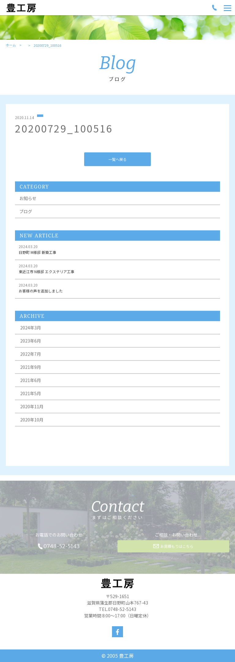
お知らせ (27, 199)
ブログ (25, 212)
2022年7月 (30, 355)
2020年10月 (31, 420)
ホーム (11, 45)
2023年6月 (30, 341)
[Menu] (227, 7)
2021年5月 (30, 394)
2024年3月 (30, 328)
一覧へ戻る (117, 159)
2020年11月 (31, 407)
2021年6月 (30, 381)
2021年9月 (30, 368)
